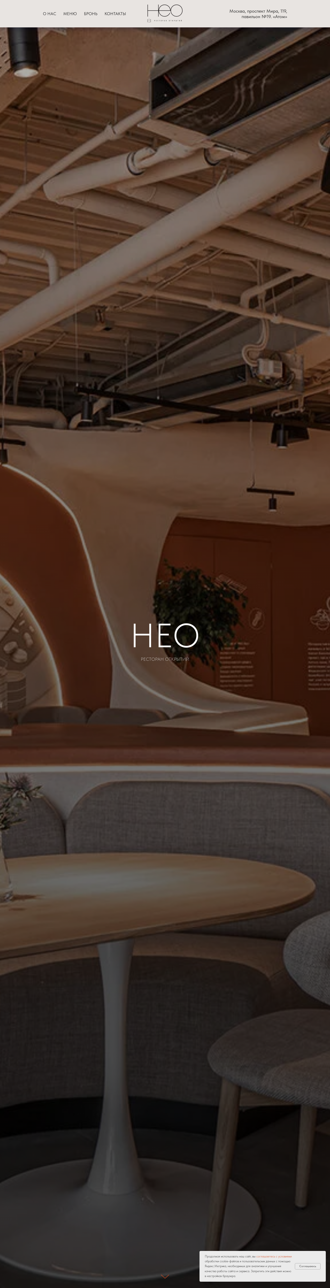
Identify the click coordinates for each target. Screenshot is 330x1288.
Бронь (90, 13)
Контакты (115, 13)
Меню (70, 13)
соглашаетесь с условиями (274, 1256)
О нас (49, 13)
